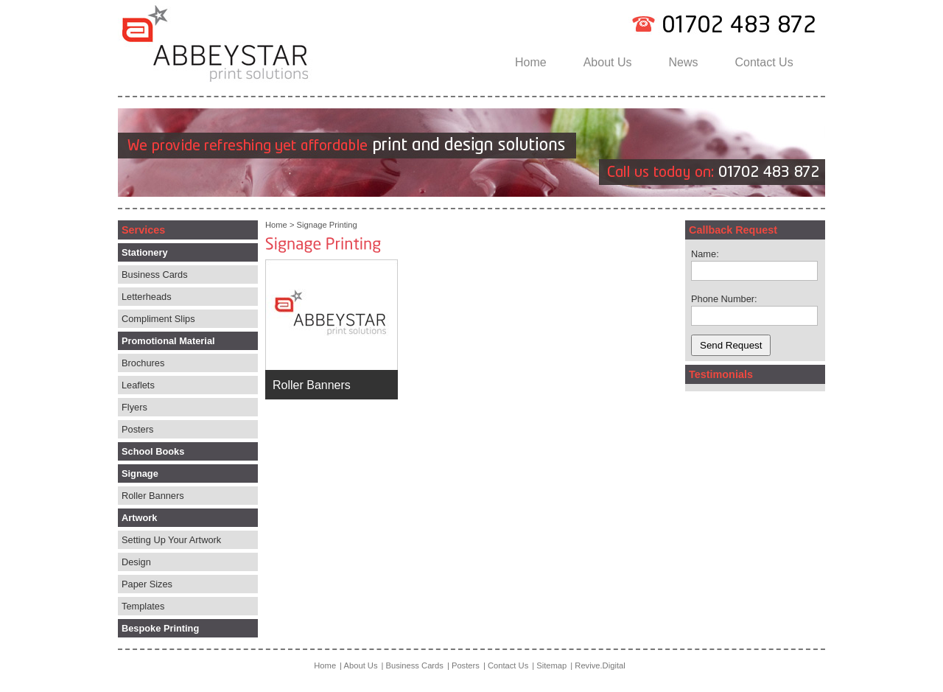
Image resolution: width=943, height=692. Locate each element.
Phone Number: (724, 298)
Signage (140, 473)
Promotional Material (168, 340)
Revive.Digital (600, 665)
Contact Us (764, 62)
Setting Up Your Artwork (171, 539)
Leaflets (138, 385)
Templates (143, 606)
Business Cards (155, 274)
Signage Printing (327, 224)
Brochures (143, 362)
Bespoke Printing (160, 628)
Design (136, 561)
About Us (607, 62)
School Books (153, 451)
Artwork (139, 517)
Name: (705, 253)
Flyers (134, 407)
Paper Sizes (147, 584)
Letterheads (147, 296)
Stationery (145, 252)
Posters (137, 429)
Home (531, 62)
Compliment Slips (158, 318)
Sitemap (551, 665)
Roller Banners (153, 495)
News (683, 62)
